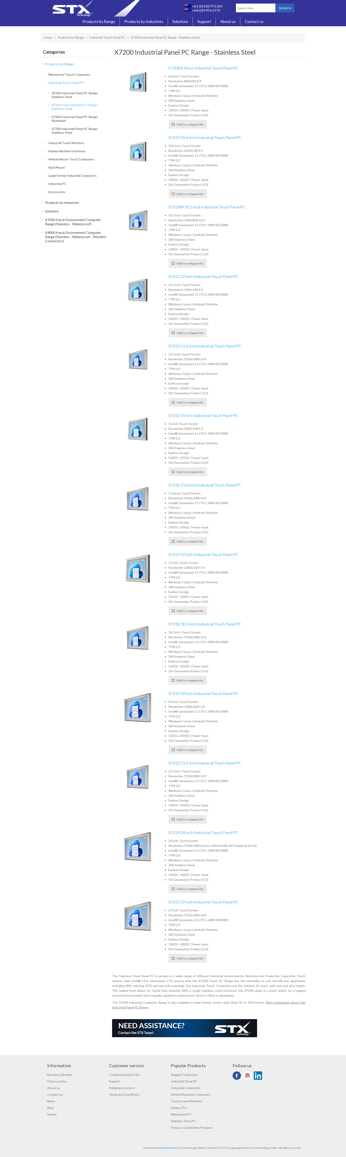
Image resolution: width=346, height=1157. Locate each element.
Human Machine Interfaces (67, 151)
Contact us (254, 21)
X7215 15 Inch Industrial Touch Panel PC (203, 415)
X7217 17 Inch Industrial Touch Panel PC (203, 554)
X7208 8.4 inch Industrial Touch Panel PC (203, 68)
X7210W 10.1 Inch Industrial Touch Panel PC (206, 207)
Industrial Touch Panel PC (107, 37)
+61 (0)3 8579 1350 (203, 6)
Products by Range (99, 21)
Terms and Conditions (124, 1094)
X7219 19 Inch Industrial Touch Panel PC (203, 693)
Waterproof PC (181, 1114)
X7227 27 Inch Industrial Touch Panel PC (203, 902)
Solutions (180, 21)
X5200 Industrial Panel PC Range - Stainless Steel (75, 95)
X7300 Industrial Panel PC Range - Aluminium (75, 118)
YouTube (247, 1075)
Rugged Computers (184, 1074)
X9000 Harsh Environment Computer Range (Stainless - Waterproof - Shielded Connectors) (75, 236)
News (51, 1101)
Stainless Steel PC (183, 1121)
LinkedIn (258, 1075)
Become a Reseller (60, 1074)
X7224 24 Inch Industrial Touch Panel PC (203, 832)
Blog (50, 1108)
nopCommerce (167, 1147)
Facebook (237, 1075)
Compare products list (124, 1074)
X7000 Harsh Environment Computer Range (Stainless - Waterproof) (73, 222)
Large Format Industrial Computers (72, 175)
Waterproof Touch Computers (69, 74)
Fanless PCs (179, 1108)
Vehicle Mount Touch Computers (71, 159)
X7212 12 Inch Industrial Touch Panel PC (203, 276)
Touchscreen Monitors (186, 1101)
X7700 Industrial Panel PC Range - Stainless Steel (75, 130)
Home (48, 37)
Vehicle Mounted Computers (191, 1094)
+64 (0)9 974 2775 (202, 10)
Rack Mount (56, 167)
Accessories (56, 192)
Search (52, 1114)
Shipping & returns (122, 1088)
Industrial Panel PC (184, 1081)
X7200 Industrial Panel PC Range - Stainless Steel (75, 107)
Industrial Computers (185, 1088)
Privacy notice (57, 1081)
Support (204, 21)
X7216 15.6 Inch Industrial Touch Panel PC (204, 485)
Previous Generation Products (192, 1127)
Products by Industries (143, 21)
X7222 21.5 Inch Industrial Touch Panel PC (204, 763)
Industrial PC (57, 184)
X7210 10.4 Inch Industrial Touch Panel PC (204, 137)
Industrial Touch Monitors (66, 143)
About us (228, 21)
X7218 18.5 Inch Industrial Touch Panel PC (204, 624)
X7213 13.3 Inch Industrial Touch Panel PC (204, 346)
